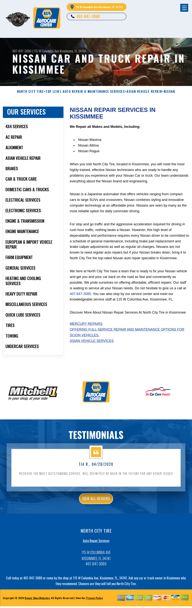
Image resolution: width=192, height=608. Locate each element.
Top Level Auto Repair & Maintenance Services (85, 91)
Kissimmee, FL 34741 (73, 50)
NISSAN (169, 91)
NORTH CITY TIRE (30, 91)
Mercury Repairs (86, 324)
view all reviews (96, 503)
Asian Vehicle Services (92, 341)
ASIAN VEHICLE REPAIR (144, 91)
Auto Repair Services (96, 546)
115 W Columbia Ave (46, 50)
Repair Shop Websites (37, 604)
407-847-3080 (88, 16)
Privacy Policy (94, 604)
